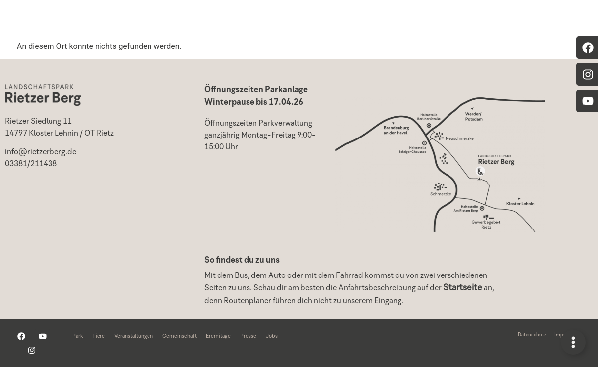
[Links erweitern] (573, 342)
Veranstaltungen (308, 20)
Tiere (236, 20)
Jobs (272, 336)
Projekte (387, 20)
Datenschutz (532, 335)
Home (139, 19)
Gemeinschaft (461, 20)
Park (187, 20)
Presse (248, 336)
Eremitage (538, 20)
